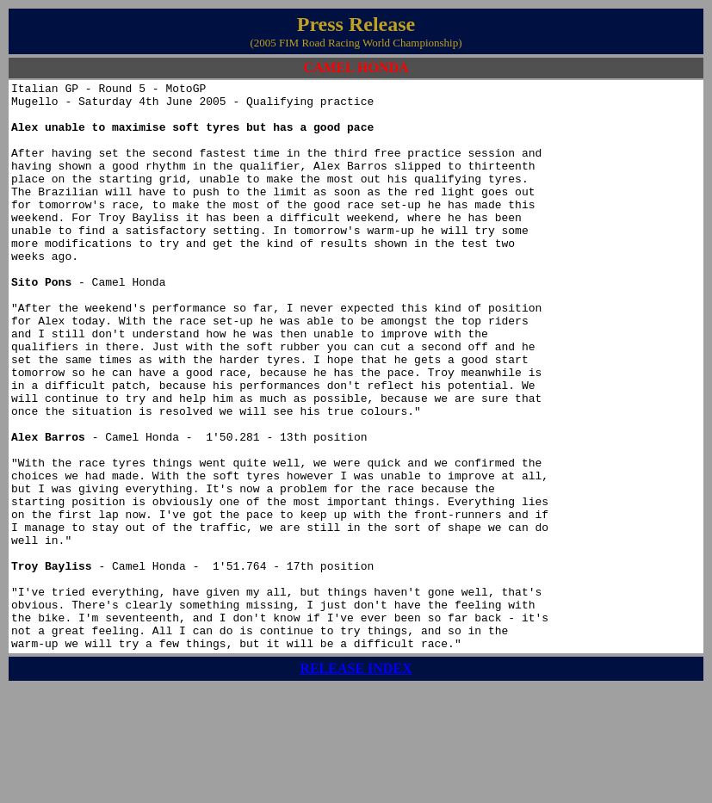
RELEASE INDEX (356, 782)
